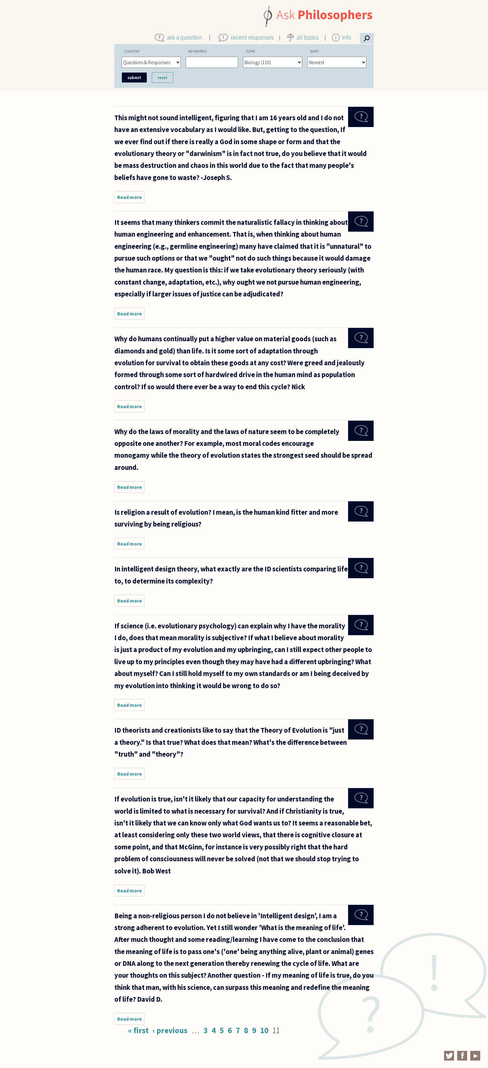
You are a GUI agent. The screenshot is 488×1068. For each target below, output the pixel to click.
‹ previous (170, 1030)
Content (132, 51)
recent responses (252, 37)
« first (138, 1030)
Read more (131, 198)
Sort (314, 51)
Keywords (197, 51)
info (346, 37)
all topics (307, 37)
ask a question (184, 37)
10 (264, 1030)
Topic (251, 51)
